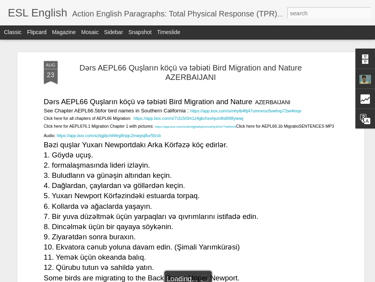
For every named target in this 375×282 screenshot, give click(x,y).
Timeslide (168, 32)
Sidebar (113, 32)
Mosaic (89, 32)
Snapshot (140, 32)
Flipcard (37, 32)
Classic (13, 32)
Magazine (64, 32)
